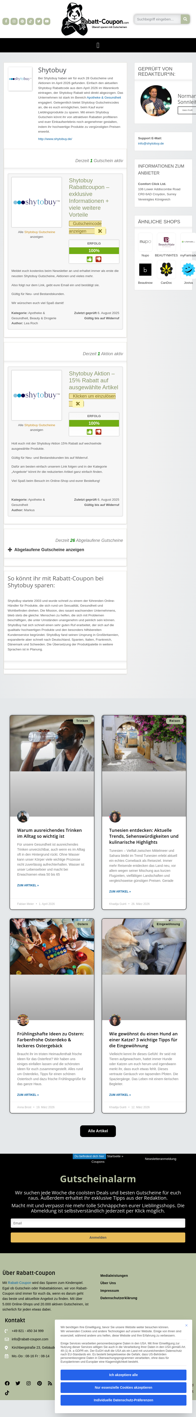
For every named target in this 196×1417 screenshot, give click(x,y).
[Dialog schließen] (186, 1325)
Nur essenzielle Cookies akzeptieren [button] (123, 1387)
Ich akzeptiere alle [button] (123, 1375)
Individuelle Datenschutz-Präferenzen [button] (123, 1400)
